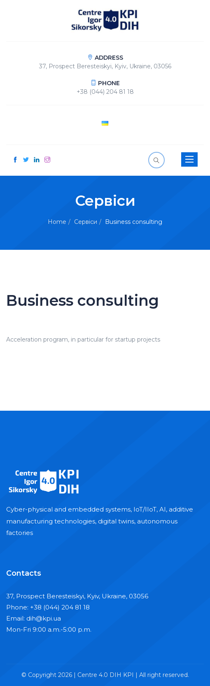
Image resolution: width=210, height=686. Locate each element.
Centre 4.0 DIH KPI (105, 675)
